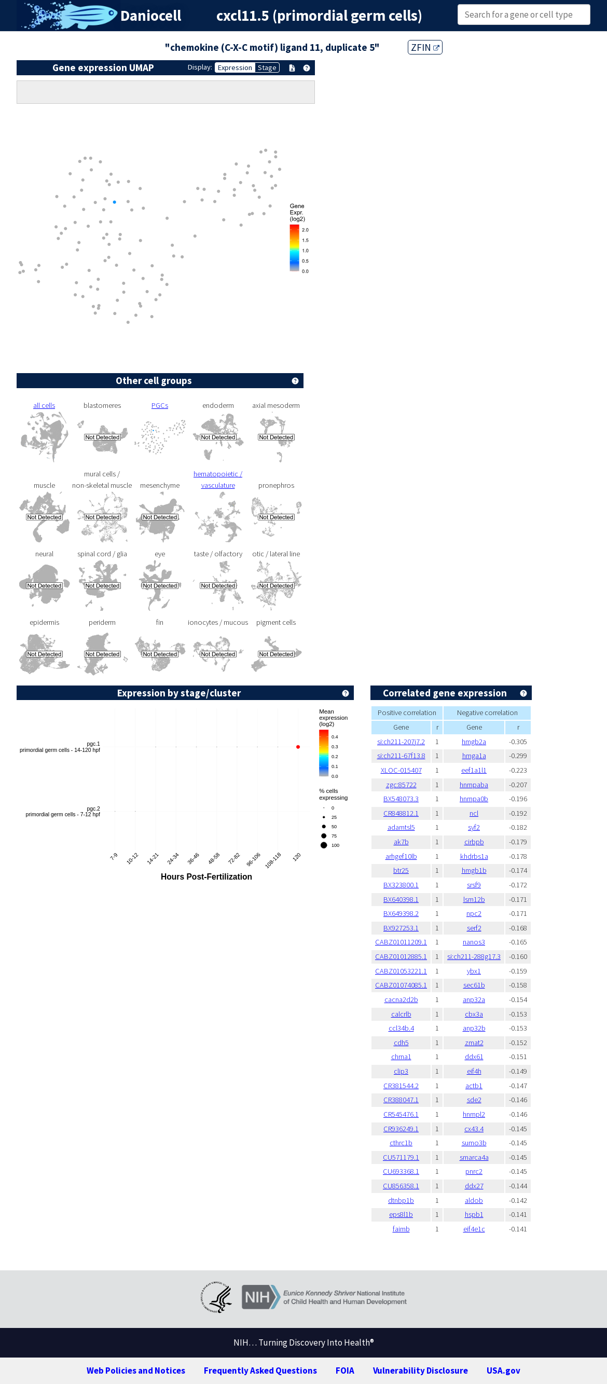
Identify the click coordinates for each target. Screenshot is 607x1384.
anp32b (474, 1028)
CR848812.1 (401, 813)
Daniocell (150, 15)
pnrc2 (473, 1171)
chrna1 (401, 1056)
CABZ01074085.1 (401, 985)
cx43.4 (474, 1128)
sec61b (474, 985)
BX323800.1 (401, 884)
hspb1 (474, 1214)
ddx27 (474, 1185)
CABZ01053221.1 (401, 971)
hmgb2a (474, 741)
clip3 (401, 1071)
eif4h (474, 1071)
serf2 (474, 928)
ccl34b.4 (401, 1028)
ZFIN (425, 47)
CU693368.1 (401, 1171)
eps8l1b (401, 1214)
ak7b (401, 841)
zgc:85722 (401, 784)
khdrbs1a (474, 856)
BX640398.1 (401, 899)
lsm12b (474, 899)
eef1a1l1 (474, 770)
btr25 (401, 870)
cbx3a (474, 1014)
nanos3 (474, 942)
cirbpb (474, 841)
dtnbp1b (401, 1200)
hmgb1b (474, 870)
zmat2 (474, 1042)
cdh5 (401, 1042)
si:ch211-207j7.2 (401, 741)
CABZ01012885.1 (401, 956)
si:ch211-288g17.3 (474, 956)
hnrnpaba (474, 784)
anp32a (474, 999)
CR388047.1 (401, 1099)
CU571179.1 (401, 1157)
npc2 (473, 913)
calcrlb (401, 1014)
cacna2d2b (401, 999)
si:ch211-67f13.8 (401, 755)
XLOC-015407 (401, 770)
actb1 (473, 1085)
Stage (267, 67)
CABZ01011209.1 (401, 942)
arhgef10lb (401, 856)
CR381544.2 (401, 1085)
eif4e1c (474, 1229)
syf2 (474, 827)
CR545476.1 (401, 1114)
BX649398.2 (401, 913)
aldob (474, 1200)
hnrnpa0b (474, 798)
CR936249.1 (401, 1128)
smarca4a (474, 1157)
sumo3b (474, 1142)
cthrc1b (401, 1142)
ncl (474, 813)
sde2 (474, 1099)
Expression (235, 67)
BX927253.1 (401, 928)
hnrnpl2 (474, 1114)
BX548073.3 (401, 798)
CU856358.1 (401, 1185)
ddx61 (474, 1056)
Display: (200, 67)
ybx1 (474, 971)
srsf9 (474, 884)
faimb (401, 1229)
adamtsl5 (401, 827)
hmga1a (474, 755)
